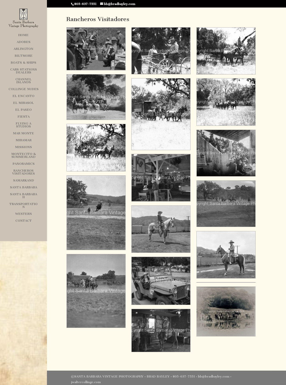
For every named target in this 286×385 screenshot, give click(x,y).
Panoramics (24, 164)
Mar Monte (23, 133)
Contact (23, 221)
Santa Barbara (23, 187)
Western (23, 214)
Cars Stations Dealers (23, 71)
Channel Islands (23, 81)
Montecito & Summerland (23, 155)
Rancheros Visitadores (23, 172)
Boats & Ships (23, 62)
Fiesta (24, 116)
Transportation (23, 206)
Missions (23, 147)
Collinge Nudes (24, 89)
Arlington (23, 49)
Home (23, 35)
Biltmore (24, 56)
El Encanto (23, 96)
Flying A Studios (23, 125)
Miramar (23, 140)
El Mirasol (23, 103)
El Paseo (23, 110)
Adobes (23, 42)
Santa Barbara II (23, 196)
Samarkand (23, 180)
